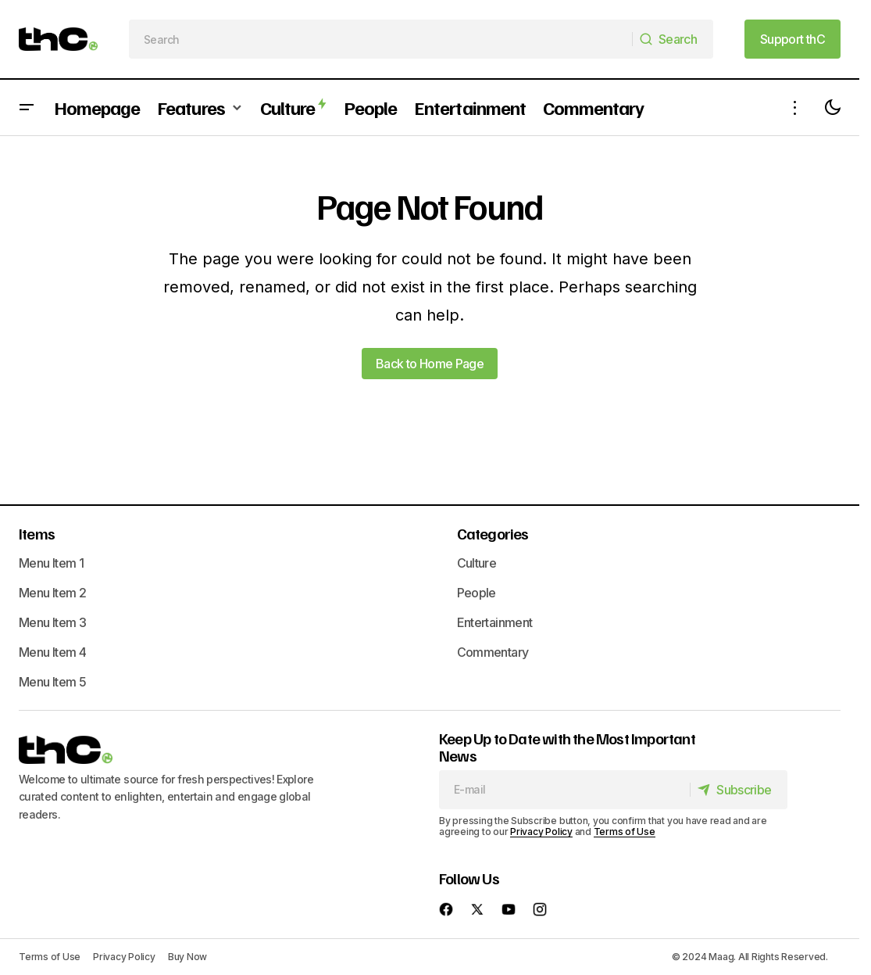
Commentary (493, 652)
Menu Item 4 (52, 652)
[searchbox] (381, 39)
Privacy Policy (541, 831)
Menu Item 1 (51, 563)
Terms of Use (624, 831)
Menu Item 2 (52, 592)
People (476, 592)
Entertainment (495, 622)
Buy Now (187, 956)
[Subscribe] (738, 789)
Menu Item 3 (52, 622)
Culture (477, 563)
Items (37, 533)
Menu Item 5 (52, 682)
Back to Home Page (430, 363)
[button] (26, 107)
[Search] (671, 39)
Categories (493, 533)
